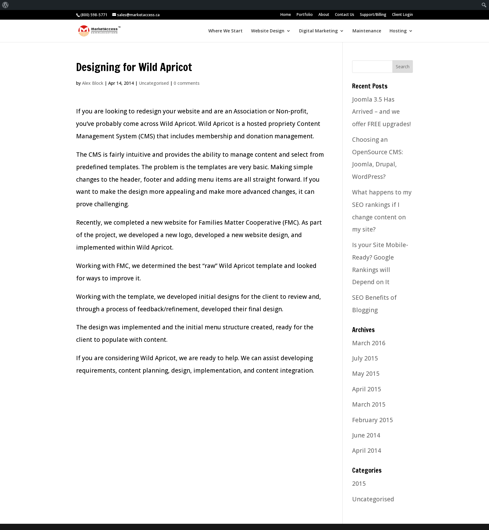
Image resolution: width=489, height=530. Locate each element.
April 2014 (366, 450)
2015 (359, 484)
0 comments (187, 83)
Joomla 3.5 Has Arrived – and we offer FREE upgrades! (381, 111)
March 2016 (368, 343)
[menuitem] (5, 5)
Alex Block (92, 83)
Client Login (402, 15)
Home (285, 15)
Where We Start (225, 31)
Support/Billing (373, 15)
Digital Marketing (318, 31)
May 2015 (366, 374)
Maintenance (366, 31)
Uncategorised (154, 83)
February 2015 (372, 420)
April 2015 (366, 389)
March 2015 (368, 404)
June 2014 (366, 435)
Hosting (398, 31)
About (323, 15)
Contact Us (344, 15)
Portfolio (305, 15)
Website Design (267, 31)
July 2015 (365, 358)
